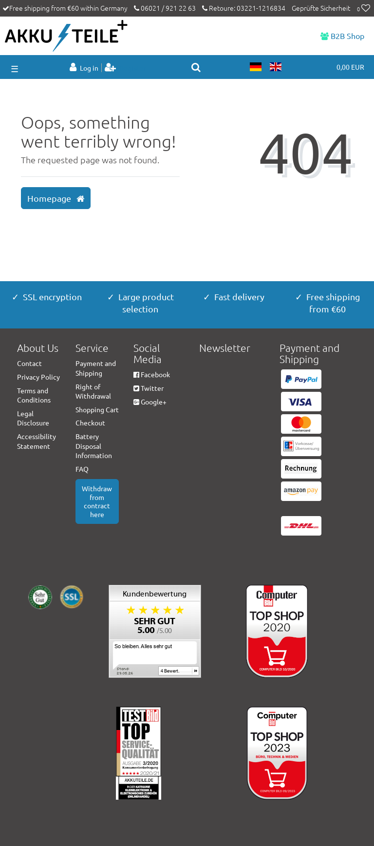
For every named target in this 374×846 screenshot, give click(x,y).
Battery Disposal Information (93, 446)
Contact (29, 363)
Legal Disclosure (33, 418)
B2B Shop (342, 35)
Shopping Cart (97, 409)
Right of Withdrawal (93, 391)
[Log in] (85, 67)
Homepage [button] (55, 198)
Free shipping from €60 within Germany (68, 8)
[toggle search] (196, 67)
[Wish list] (363, 9)
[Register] (125, 67)
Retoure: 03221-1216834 (243, 8)
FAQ (82, 468)
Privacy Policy (38, 376)
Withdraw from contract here (97, 501)
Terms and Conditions (34, 395)
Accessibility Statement (36, 441)
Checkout (90, 422)
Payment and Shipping (95, 368)
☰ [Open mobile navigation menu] (15, 68)
